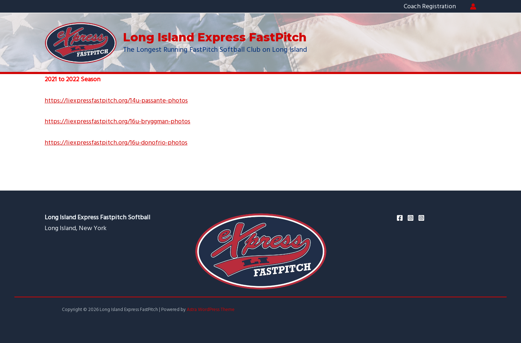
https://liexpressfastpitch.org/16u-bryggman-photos (117, 121)
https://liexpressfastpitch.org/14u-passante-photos (116, 100)
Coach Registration (430, 6)
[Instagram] (410, 218)
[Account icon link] (473, 6)
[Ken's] (421, 218)
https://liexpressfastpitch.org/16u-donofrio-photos (116, 142)
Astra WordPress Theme (211, 309)
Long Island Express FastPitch (215, 37)
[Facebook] (400, 218)
